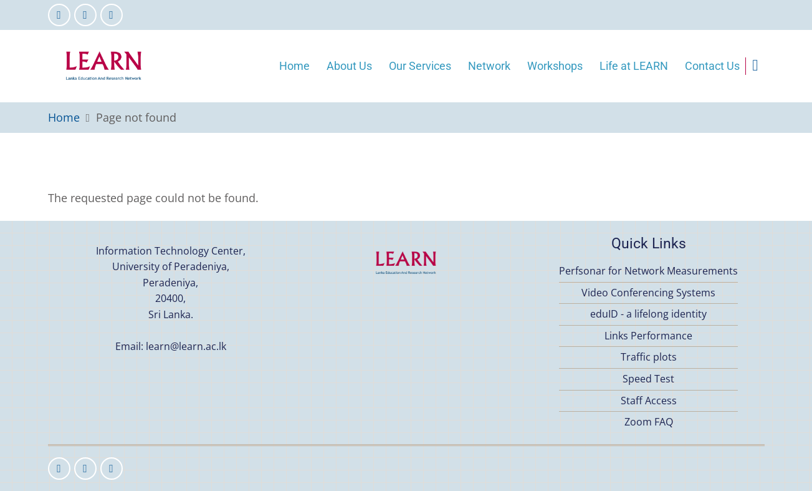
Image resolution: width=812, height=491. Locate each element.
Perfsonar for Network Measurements (648, 271)
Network (489, 65)
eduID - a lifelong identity (648, 314)
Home (294, 65)
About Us (349, 65)
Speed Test (648, 379)
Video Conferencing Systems (648, 292)
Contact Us (712, 65)
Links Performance (648, 336)
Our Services (420, 65)
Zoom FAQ (648, 422)
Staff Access (649, 400)
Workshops (555, 65)
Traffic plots (649, 357)
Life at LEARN (633, 65)
